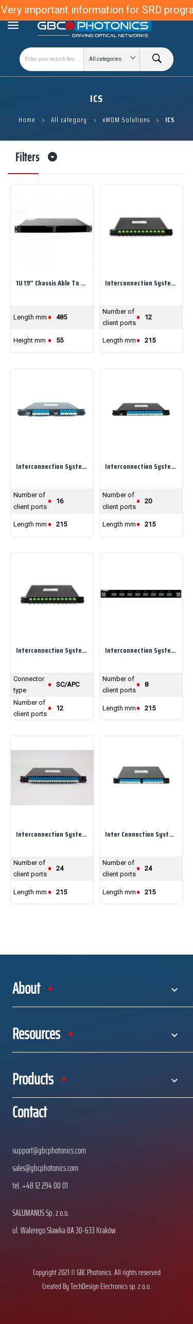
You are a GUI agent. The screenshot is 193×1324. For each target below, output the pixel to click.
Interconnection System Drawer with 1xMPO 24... (141, 466)
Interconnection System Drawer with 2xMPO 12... (52, 466)
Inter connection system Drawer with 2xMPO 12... (141, 834)
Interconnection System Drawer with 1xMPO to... (141, 282)
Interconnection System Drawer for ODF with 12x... (52, 650)
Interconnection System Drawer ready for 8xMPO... (141, 650)
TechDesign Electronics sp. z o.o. (111, 1286)
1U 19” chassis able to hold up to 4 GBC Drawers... (52, 282)
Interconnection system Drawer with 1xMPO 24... (52, 834)
